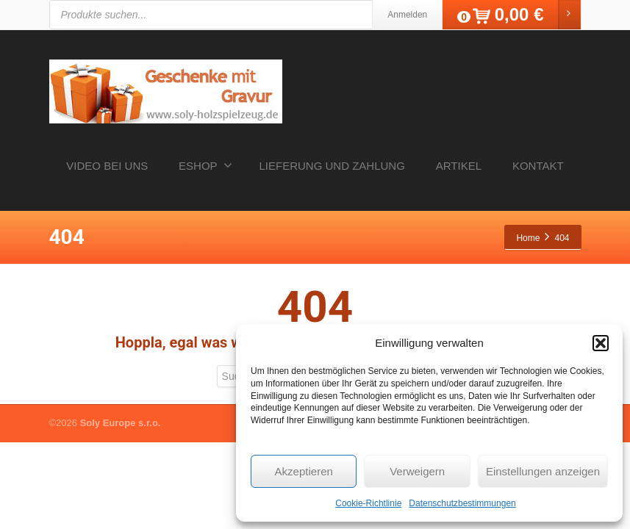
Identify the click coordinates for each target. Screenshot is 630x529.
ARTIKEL (459, 165)
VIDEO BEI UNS (107, 165)
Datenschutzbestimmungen (462, 503)
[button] (600, 343)
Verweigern (417, 471)
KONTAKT (538, 165)
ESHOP (205, 165)
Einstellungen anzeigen (543, 471)
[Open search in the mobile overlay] (269, 14)
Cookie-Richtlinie (368, 503)
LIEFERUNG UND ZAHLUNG (332, 165)
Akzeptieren (304, 471)
